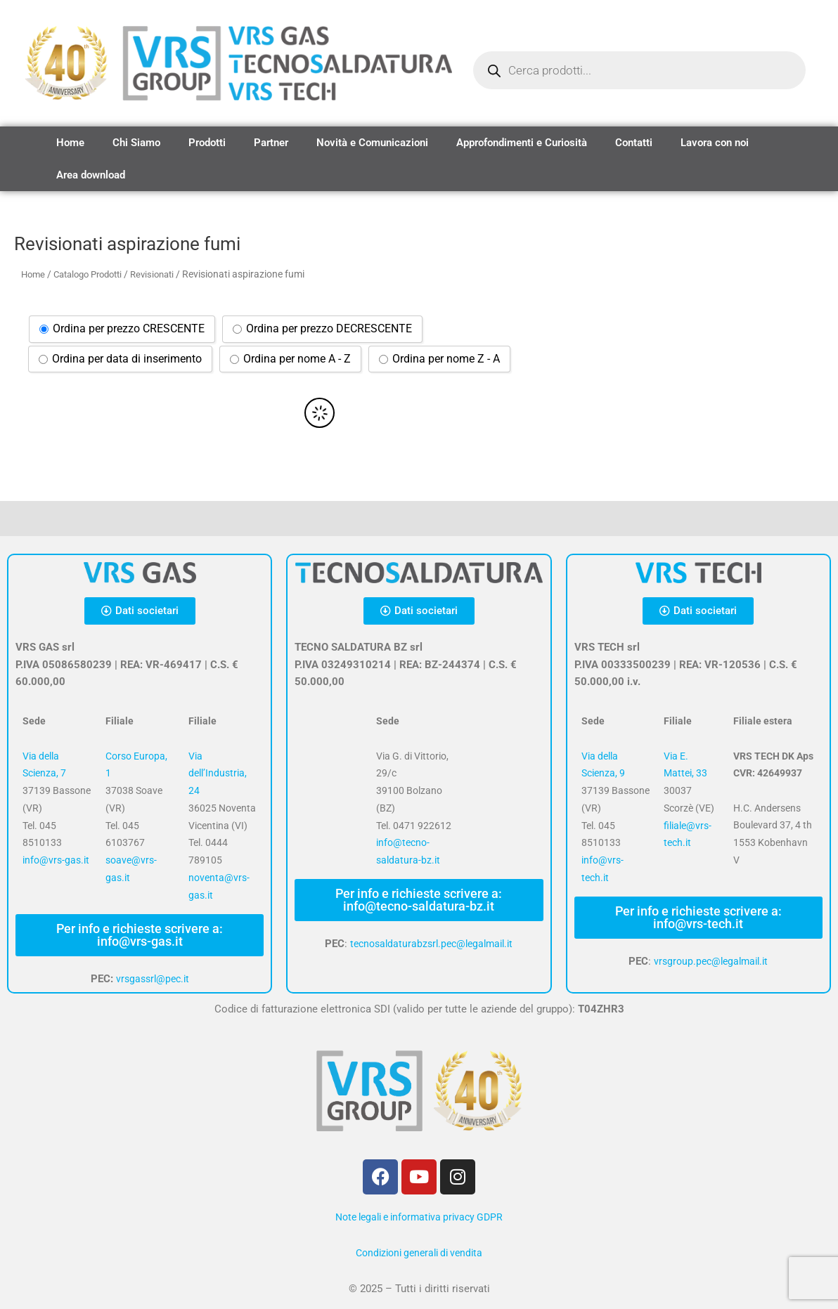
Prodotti (207, 142)
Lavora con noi (715, 142)
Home (70, 142)
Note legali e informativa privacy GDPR (419, 1217)
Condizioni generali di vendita (419, 1252)
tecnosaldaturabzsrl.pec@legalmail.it (431, 943)
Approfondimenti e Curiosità (521, 142)
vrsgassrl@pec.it (152, 978)
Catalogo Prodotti (95, 274)
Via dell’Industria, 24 (217, 773)
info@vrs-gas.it (55, 860)
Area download (90, 175)
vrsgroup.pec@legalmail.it (711, 961)
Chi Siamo (136, 142)
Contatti (633, 142)
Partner (271, 142)
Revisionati (166, 274)
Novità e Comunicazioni (372, 142)
